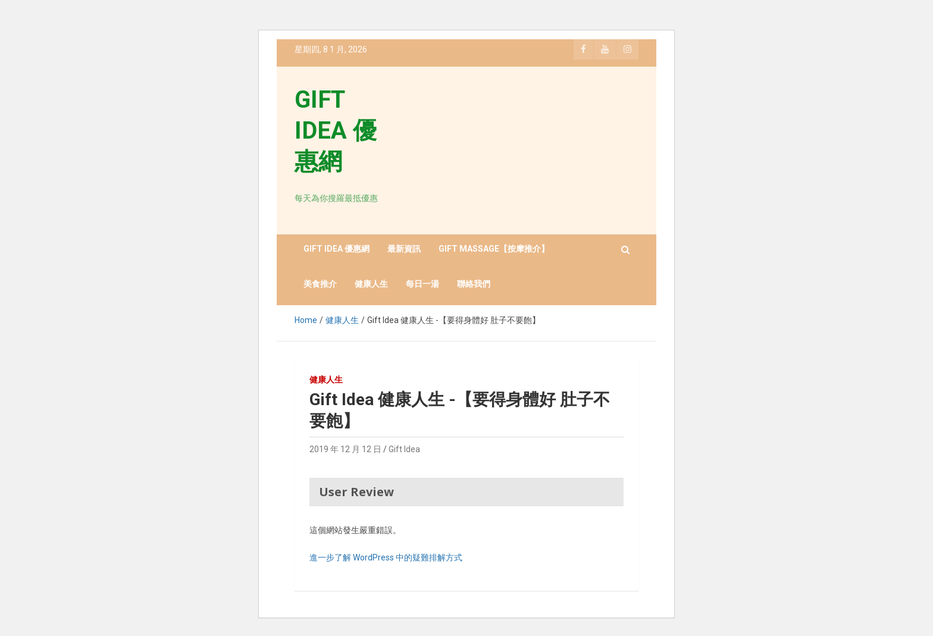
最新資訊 (404, 248)
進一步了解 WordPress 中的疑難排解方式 (385, 557)
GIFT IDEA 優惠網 (336, 131)
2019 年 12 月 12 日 (345, 449)
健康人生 (371, 284)
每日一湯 (422, 284)
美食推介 (320, 284)
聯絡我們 (473, 284)
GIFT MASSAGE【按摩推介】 (494, 248)
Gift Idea (404, 449)
